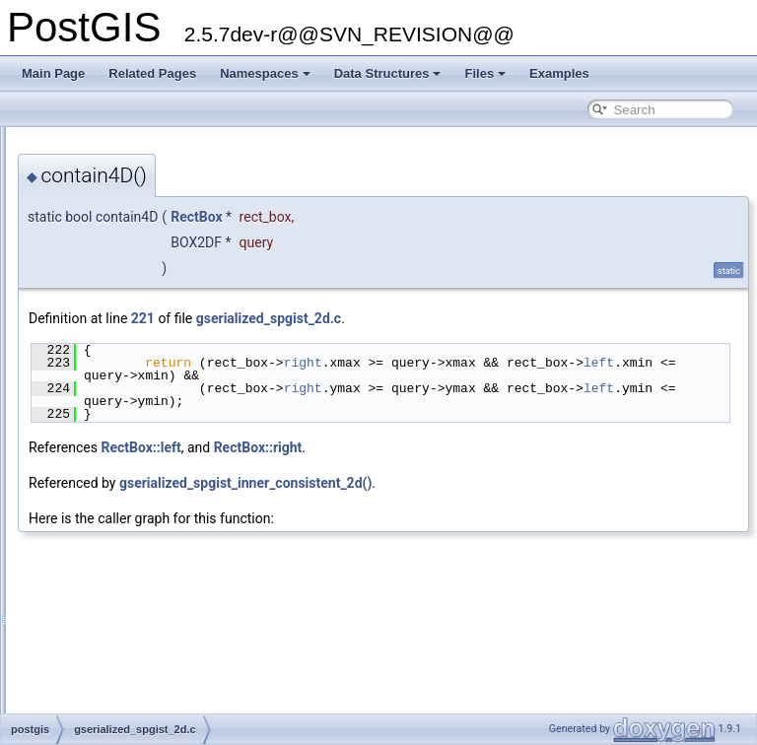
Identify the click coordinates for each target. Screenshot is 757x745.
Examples (559, 73)
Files (485, 73)
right (549, 363)
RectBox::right (504, 447)
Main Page (53, 73)
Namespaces (265, 73)
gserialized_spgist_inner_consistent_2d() (492, 483)
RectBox (442, 217)
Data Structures (388, 73)
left (445, 375)
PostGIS (40, 143)
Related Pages (152, 73)
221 (389, 318)
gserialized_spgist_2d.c (515, 318)
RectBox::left (387, 447)
